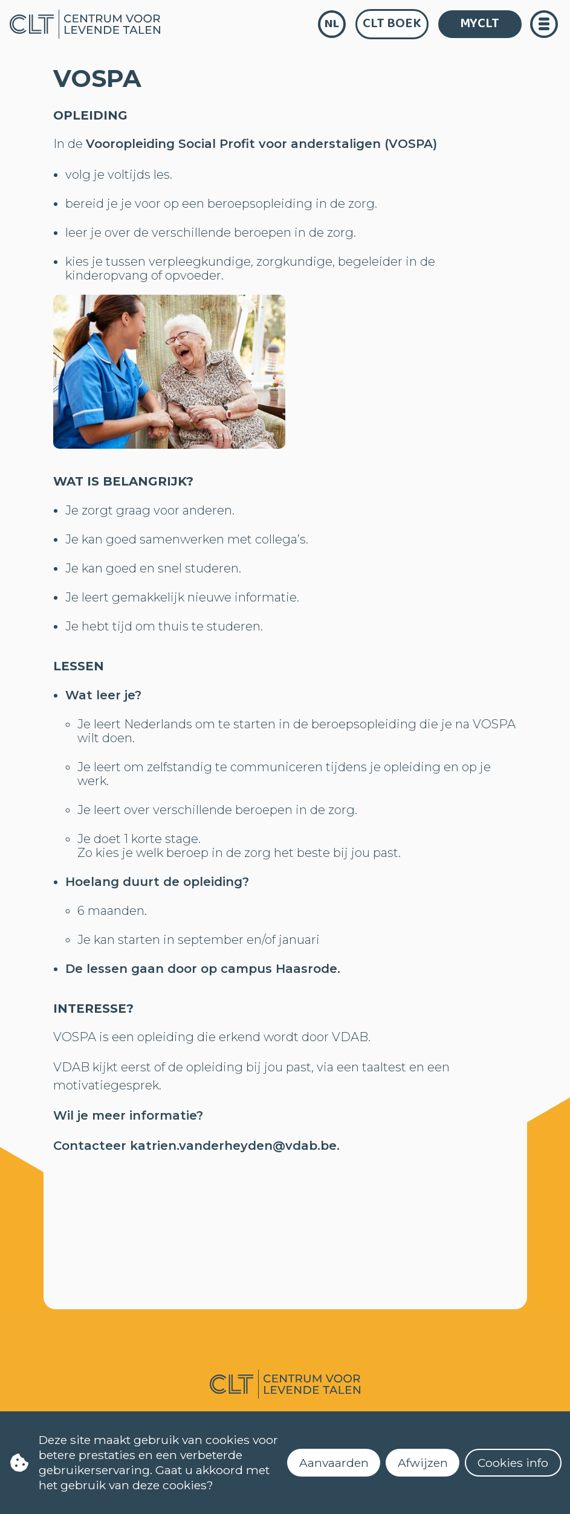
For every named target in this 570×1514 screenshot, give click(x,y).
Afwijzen (423, 1462)
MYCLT (479, 23)
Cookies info (513, 1462)
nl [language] (332, 24)
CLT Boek (392, 23)
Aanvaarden (334, 1462)
